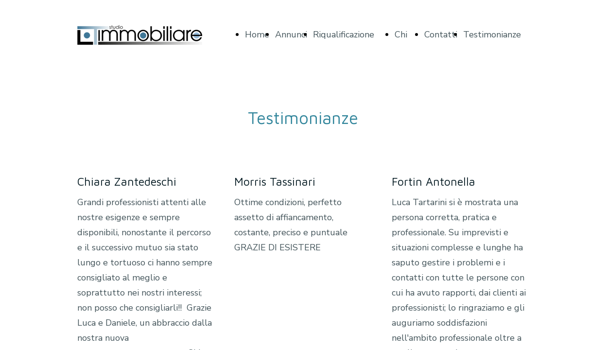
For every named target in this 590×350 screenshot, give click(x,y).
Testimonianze (492, 34)
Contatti (440, 34)
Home (257, 34)
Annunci (291, 34)
